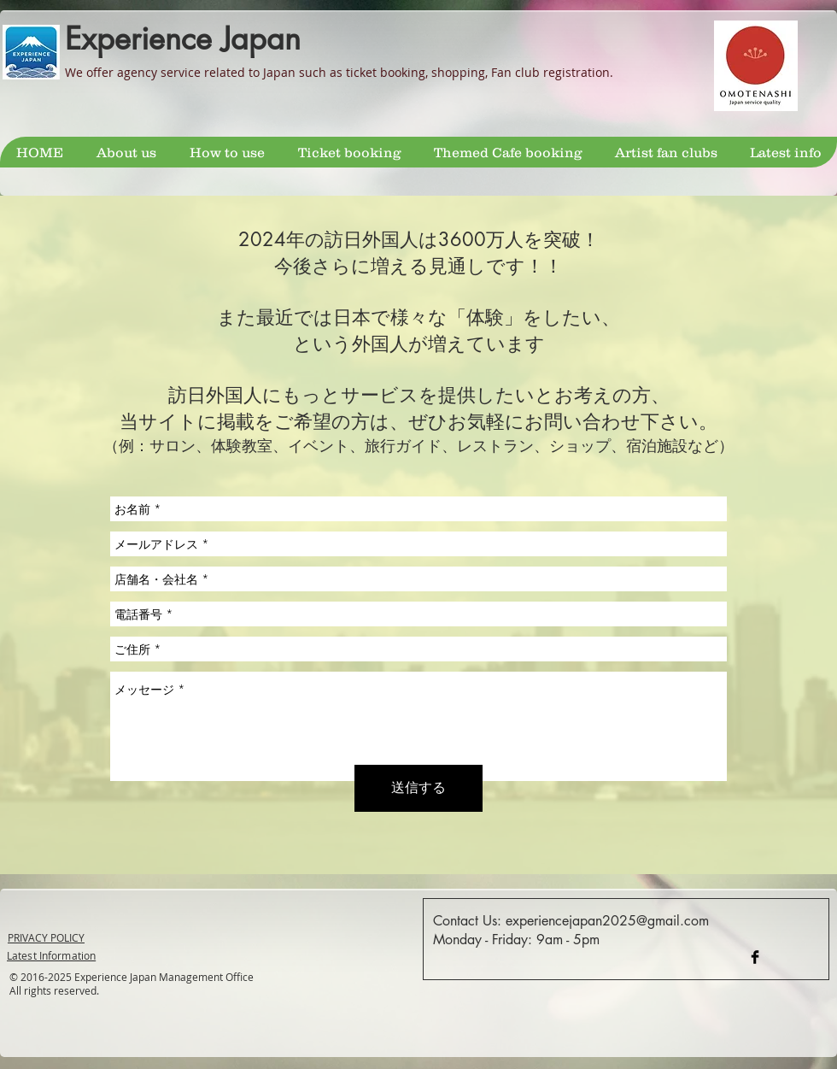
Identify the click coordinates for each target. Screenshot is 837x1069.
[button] (349, 152)
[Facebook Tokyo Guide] (755, 957)
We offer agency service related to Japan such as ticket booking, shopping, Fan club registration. (339, 72)
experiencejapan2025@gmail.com (607, 921)
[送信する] (418, 788)
